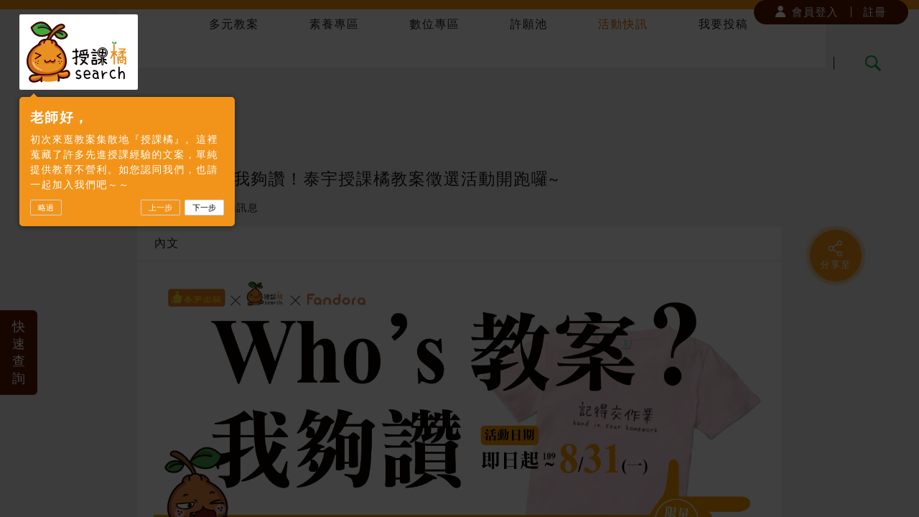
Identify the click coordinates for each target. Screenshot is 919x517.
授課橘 (79, 52)
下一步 (204, 207)
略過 (46, 207)
